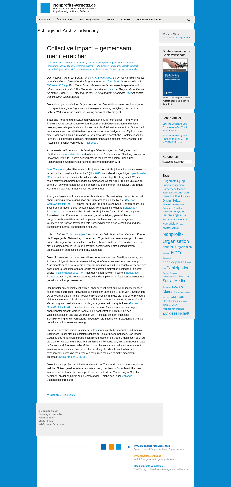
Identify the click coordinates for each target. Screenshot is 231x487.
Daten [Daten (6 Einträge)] (186, 193)
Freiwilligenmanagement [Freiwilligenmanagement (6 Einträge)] (174, 211)
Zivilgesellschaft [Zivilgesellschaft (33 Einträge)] (176, 313)
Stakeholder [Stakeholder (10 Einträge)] (169, 301)
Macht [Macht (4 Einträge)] (182, 224)
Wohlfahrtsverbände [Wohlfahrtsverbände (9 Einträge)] (173, 308)
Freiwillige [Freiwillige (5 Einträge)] (178, 208)
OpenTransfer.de (56, 169)
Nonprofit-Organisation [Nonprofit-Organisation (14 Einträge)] (177, 247)
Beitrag (93, 330)
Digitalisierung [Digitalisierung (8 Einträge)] (182, 196)
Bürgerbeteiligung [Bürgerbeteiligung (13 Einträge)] (174, 181)
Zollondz (127, 376)
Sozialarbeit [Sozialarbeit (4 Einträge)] (167, 287)
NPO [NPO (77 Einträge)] (176, 252)
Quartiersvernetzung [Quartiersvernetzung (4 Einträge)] (170, 276)
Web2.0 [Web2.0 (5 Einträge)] (175, 305)
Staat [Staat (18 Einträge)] (180, 296)
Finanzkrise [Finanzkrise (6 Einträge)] (168, 208)
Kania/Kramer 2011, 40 (69, 272)
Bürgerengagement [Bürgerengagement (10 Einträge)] (173, 185)
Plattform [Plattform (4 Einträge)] (166, 273)
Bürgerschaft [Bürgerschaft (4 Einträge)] (167, 193)
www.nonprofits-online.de (147, 456)
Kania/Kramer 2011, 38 (72, 357)
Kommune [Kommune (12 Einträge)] (169, 219)
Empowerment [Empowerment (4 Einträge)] (178, 205)
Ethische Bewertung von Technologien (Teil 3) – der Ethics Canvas (176, 127)
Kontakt (125, 19)
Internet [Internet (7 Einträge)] (182, 215)
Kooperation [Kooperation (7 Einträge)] (181, 219)
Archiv (110, 19)
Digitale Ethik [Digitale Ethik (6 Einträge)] (169, 196)
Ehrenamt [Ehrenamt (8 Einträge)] (168, 204)
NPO (125, 62)
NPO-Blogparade (89, 19)
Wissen (89, 66)
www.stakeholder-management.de (152, 446)
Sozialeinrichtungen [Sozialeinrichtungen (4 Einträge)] (182, 292)
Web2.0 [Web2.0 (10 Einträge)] (167, 305)
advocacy (103, 66)
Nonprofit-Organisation (110, 62)
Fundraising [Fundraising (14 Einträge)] (170, 215)
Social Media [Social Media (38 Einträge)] (174, 281)
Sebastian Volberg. (57, 85)
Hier (129, 93)
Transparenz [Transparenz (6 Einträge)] (182, 301)
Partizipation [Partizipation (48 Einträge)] (178, 267)
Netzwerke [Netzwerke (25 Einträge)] (171, 228)
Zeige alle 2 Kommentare (62, 395)
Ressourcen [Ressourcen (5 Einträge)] (184, 276)
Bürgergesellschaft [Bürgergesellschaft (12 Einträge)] (174, 189)
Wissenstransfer (130, 69)
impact (71, 62)
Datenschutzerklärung (149, 19)
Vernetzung (115, 69)
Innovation (81, 62)
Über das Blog (65, 19)
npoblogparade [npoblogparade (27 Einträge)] (174, 262)
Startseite (44, 19)
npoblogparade (84, 69)
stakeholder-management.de (177, 37)
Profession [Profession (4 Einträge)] (174, 273)
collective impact (130, 66)
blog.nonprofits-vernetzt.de (148, 466)
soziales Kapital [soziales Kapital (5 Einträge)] (169, 297)
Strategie (80, 66)
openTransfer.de (111, 81)
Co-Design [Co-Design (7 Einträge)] (178, 193)
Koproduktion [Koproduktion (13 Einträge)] (171, 223)
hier (111, 89)
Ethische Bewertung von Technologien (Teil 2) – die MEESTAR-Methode (176, 138)
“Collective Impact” (76, 234)
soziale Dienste (67, 66)
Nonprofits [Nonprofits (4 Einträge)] (166, 254)
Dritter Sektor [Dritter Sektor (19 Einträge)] (172, 200)
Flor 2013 (91, 142)
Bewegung (115, 66)
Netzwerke (92, 62)
